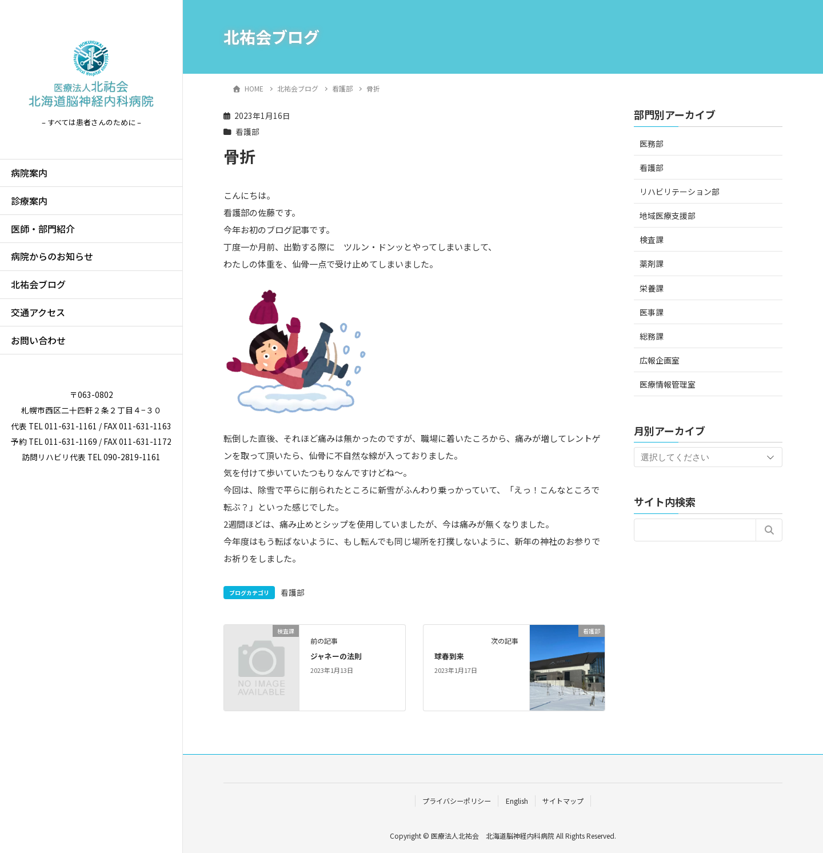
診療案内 (29, 201)
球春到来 (449, 656)
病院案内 (29, 173)
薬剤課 (652, 263)
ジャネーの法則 (336, 656)
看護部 (247, 131)
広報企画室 (660, 360)
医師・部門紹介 (43, 229)
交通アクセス (38, 312)
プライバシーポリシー (456, 801)
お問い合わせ (38, 340)
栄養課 (652, 288)
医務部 (652, 143)
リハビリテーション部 (680, 191)
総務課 (652, 336)
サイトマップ (563, 801)
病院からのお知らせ (52, 256)
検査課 (652, 239)
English (517, 801)
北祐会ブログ (38, 284)
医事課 (652, 312)
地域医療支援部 (668, 215)
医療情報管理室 (668, 384)
